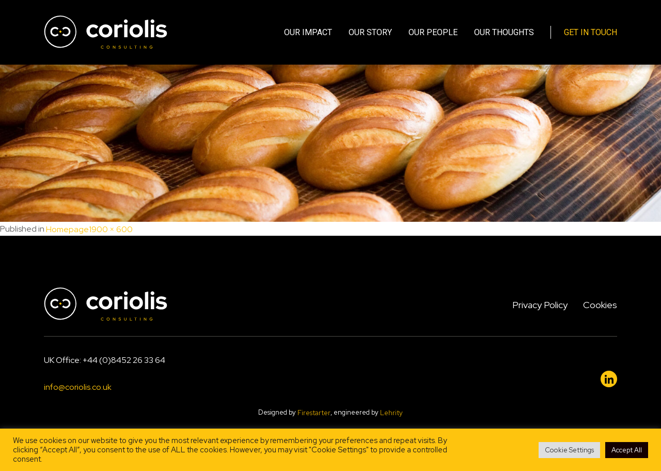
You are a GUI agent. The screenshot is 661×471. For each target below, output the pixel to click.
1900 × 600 (111, 229)
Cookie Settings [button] (569, 450)
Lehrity (391, 412)
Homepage (67, 229)
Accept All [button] (626, 450)
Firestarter (313, 412)
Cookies (600, 305)
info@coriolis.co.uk (78, 387)
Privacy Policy (540, 305)
